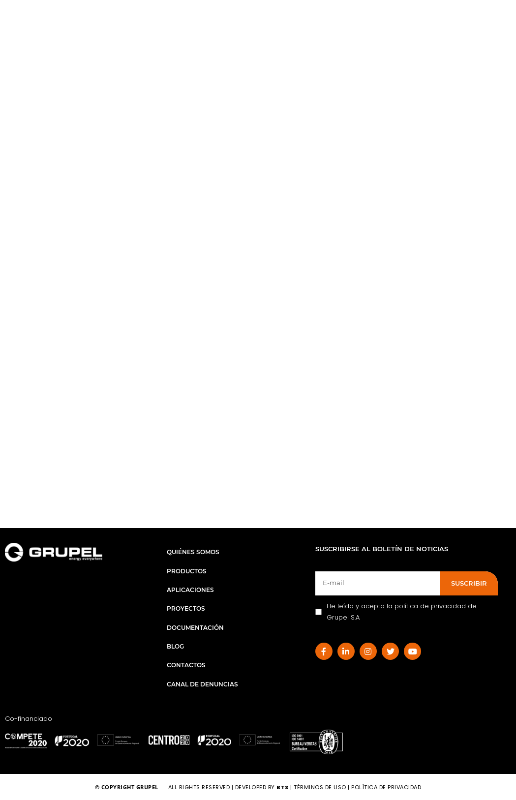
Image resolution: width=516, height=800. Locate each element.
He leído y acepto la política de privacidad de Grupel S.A (396, 611)
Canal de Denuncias (202, 684)
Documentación (195, 627)
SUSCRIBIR (469, 583)
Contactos (186, 665)
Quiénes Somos (193, 552)
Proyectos (186, 608)
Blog (175, 646)
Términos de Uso (321, 787)
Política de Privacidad (386, 787)
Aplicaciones (190, 589)
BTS (282, 787)
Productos (187, 571)
